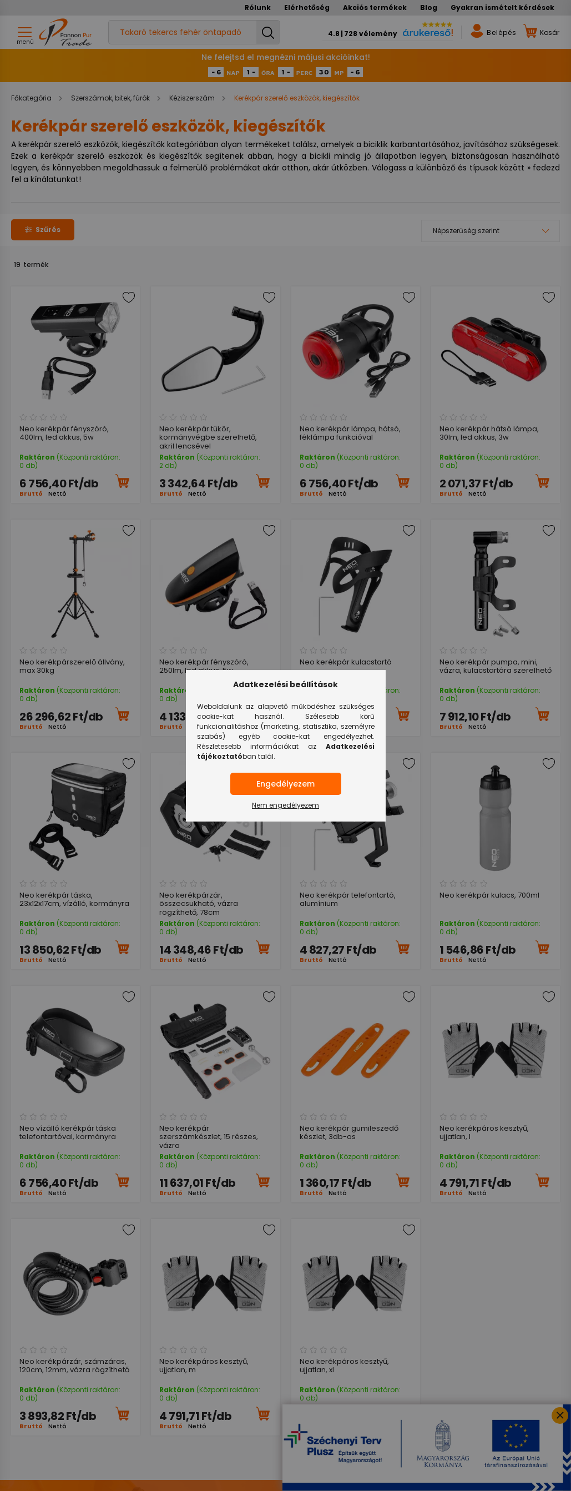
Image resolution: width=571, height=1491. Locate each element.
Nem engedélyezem (285, 805)
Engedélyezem (285, 783)
